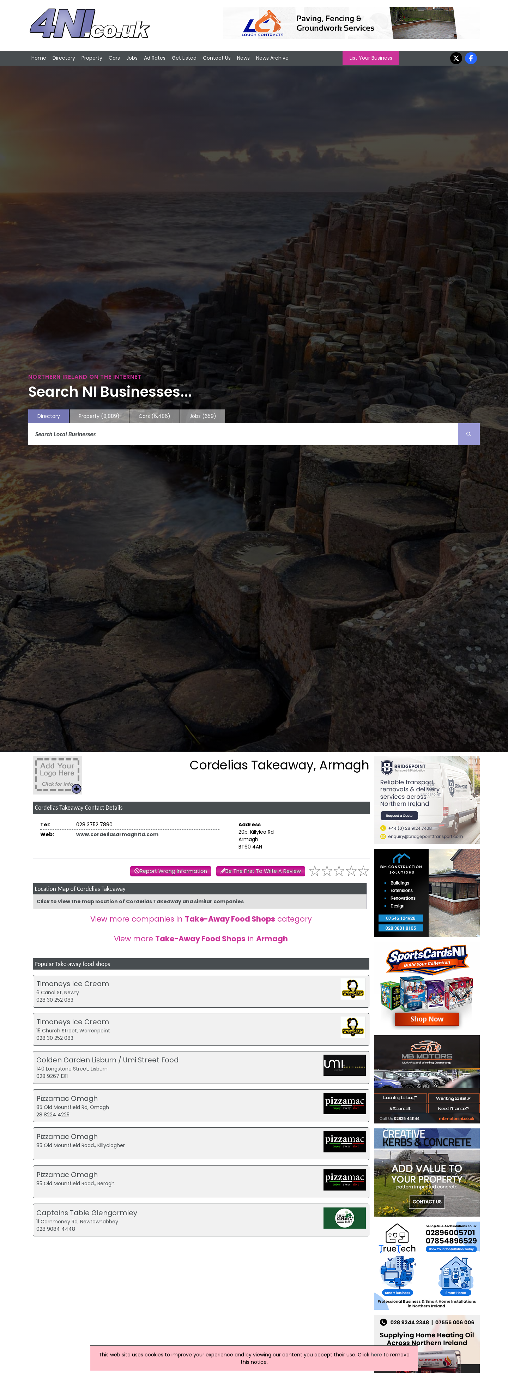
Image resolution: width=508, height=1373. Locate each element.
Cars (114, 57)
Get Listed (184, 57)
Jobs (132, 57)
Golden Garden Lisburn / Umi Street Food (107, 1060)
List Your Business (371, 57)
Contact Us (217, 57)
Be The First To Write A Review (263, 871)
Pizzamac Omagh (67, 1098)
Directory (64, 57)
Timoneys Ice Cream (72, 984)
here (376, 1354)
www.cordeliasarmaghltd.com (117, 834)
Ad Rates (154, 57)
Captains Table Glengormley (86, 1213)
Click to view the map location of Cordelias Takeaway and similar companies (140, 901)
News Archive (272, 57)
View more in (201, 939)
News (243, 57)
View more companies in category (201, 919)
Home (38, 57)
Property (91, 57)
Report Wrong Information (173, 871)
